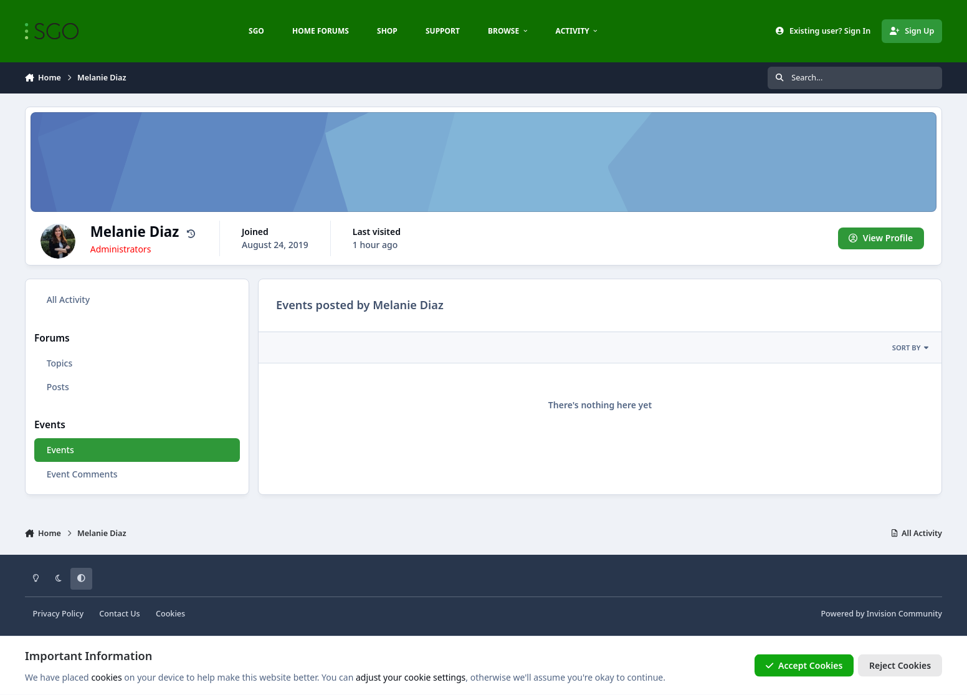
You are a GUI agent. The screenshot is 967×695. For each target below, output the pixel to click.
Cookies (170, 613)
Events (60, 450)
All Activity (68, 299)
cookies (106, 677)
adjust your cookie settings (410, 677)
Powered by (881, 613)
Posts (58, 387)
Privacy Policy (58, 613)
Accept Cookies (804, 665)
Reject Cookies (900, 665)
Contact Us (119, 613)
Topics (60, 363)
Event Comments (82, 474)
